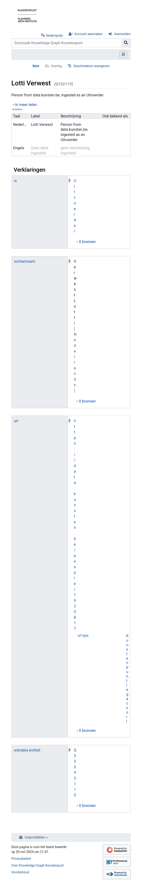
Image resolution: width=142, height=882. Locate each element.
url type (83, 636)
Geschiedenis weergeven (91, 66)
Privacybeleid (21, 858)
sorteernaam (24, 261)
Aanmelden (122, 34)
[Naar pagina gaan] (126, 42)
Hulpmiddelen (35, 837)
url (16, 421)
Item (36, 66)
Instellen (17, 109)
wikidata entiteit (27, 750)
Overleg (56, 66)
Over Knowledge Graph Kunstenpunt (37, 865)
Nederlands (54, 35)
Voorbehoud (20, 872)
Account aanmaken (88, 34)
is (15, 180)
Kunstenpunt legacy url (127, 678)
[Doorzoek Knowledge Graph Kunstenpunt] (66, 42)
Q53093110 (75, 772)
